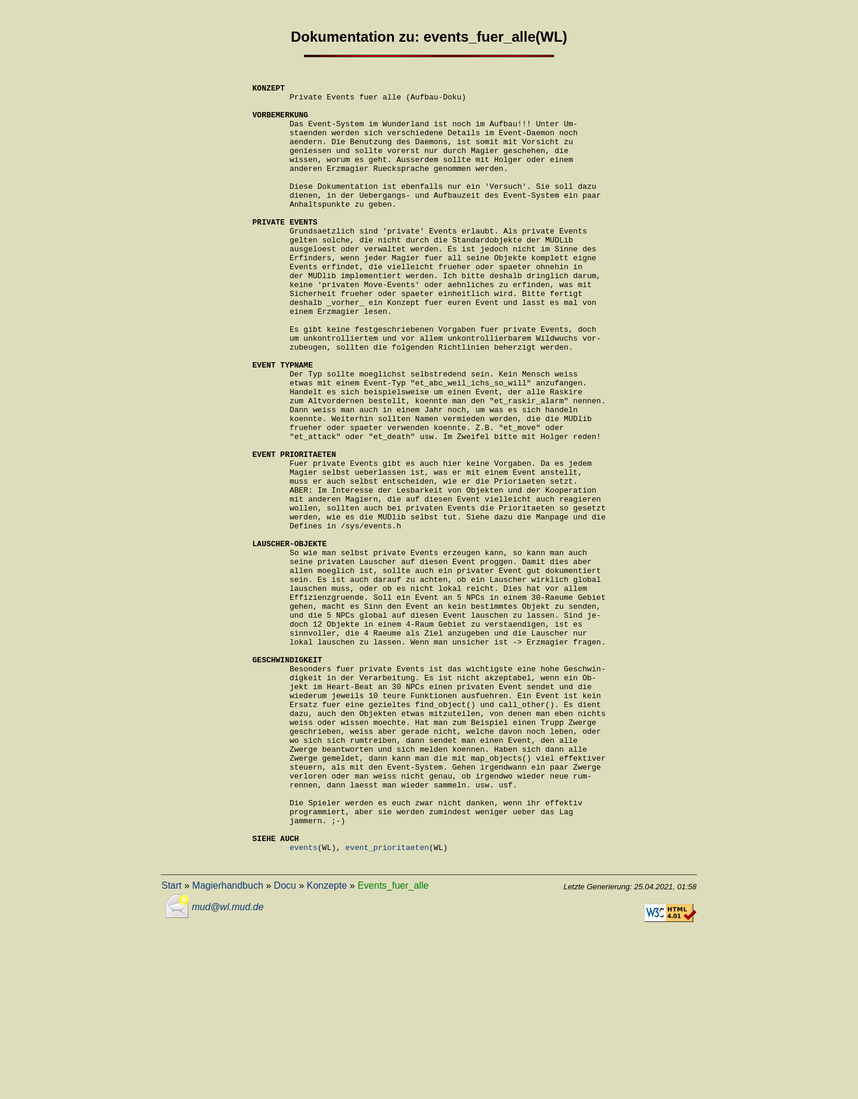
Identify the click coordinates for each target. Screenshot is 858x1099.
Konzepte (327, 1043)
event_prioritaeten (387, 1002)
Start (171, 1043)
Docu (285, 1043)
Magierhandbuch (227, 1043)
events (304, 1002)
